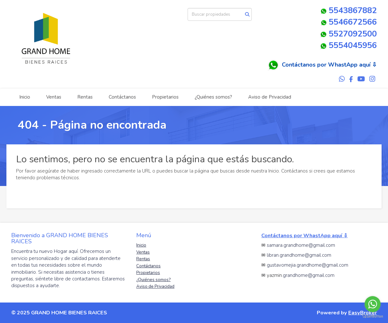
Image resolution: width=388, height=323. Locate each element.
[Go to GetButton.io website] (372, 316)
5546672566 (348, 22)
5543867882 (347, 10)
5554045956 (353, 45)
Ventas (53, 97)
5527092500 (353, 33)
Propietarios (165, 97)
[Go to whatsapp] (373, 304)
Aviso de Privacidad (269, 97)
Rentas (85, 97)
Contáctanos (122, 97)
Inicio (24, 97)
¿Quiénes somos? (213, 97)
